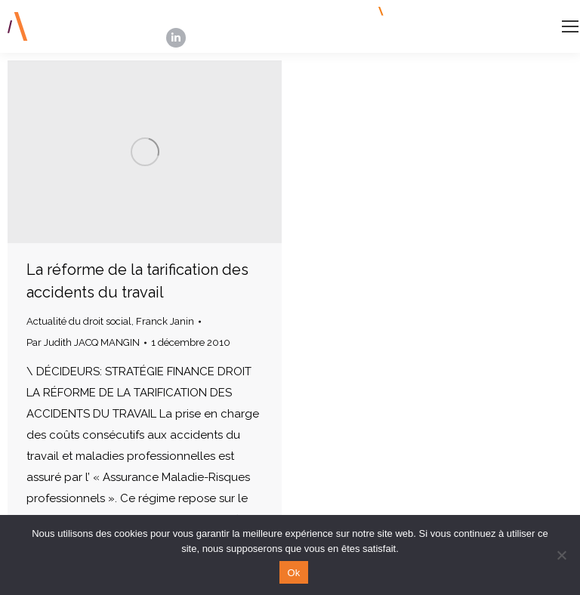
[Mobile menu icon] (570, 26)
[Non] (561, 555)
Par (83, 342)
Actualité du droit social (78, 321)
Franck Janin (165, 321)
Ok (293, 572)
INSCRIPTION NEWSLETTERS (461, 11)
